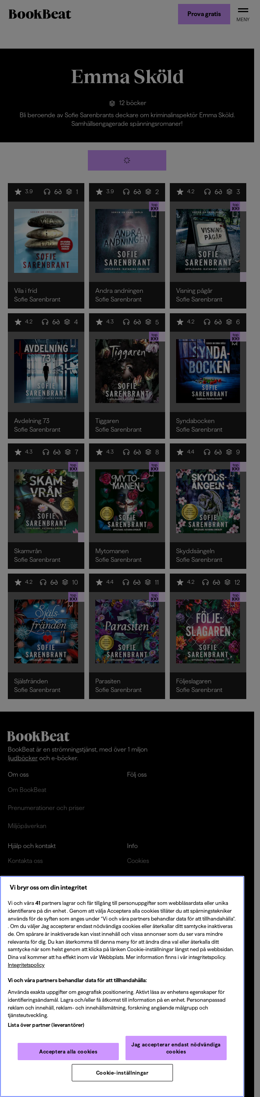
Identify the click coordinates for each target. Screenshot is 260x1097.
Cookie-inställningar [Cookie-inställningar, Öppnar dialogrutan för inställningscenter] (122, 1072)
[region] (122, 986)
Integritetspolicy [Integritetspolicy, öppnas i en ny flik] (26, 965)
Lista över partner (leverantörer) (46, 1025)
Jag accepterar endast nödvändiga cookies (176, 1048)
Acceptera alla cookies (68, 1051)
